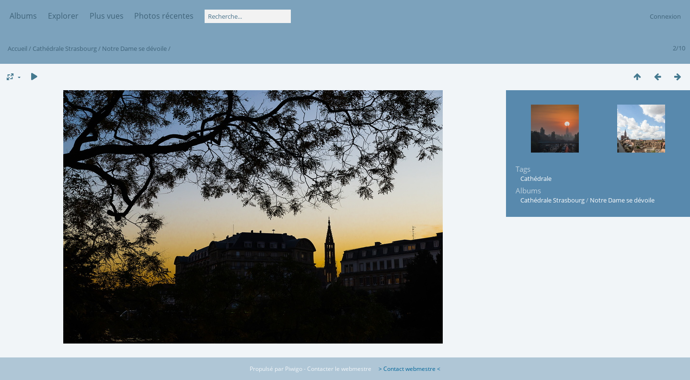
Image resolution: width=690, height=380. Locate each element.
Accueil (17, 48)
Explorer (63, 16)
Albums (23, 16)
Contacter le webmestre (339, 369)
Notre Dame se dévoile (134, 48)
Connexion (665, 16)
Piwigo (293, 369)
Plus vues (107, 16)
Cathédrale (536, 178)
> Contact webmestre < (406, 369)
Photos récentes (164, 16)
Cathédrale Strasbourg (65, 48)
